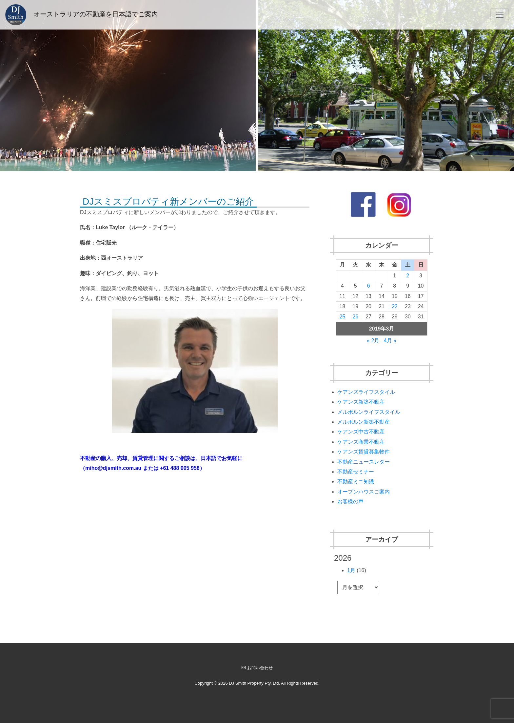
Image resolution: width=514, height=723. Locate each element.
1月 (351, 570)
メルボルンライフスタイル (368, 412)
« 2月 (373, 340)
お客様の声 (350, 501)
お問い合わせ (257, 667)
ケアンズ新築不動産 (361, 402)
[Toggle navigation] (499, 14)
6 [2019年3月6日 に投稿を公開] (368, 286)
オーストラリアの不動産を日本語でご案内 (81, 14)
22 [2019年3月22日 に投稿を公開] (395, 306)
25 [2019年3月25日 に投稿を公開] (343, 316)
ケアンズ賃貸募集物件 (363, 451)
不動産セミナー (355, 471)
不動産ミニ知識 (355, 481)
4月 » (390, 340)
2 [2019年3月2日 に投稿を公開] (407, 275)
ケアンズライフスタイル (366, 392)
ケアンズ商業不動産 (361, 442)
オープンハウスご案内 (363, 491)
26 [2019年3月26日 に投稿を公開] (355, 316)
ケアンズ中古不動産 (361, 431)
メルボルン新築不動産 (363, 422)
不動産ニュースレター (363, 462)
